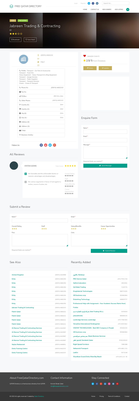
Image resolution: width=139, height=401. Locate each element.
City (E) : (41, 113)
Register (83, 3)
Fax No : (23, 92)
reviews (101, 61)
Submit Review (109, 251)
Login (76, 3)
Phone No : (41, 88)
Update (105, 68)
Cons (72, 233)
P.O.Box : (41, 96)
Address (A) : (24, 126)
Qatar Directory (39, 396)
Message (86, 145)
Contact (127, 396)
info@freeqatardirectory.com (59, 386)
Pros (13, 233)
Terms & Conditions (114, 396)
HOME (85, 10)
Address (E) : (24, 122)
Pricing (102, 396)
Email (85, 136)
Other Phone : (41, 101)
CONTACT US (95, 10)
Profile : (37, 77)
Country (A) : (41, 109)
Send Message (105, 166)
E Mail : (22, 131)
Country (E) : (41, 105)
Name (85, 128)
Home (93, 396)
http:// (43, 62)
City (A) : (41, 118)
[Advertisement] (105, 93)
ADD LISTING (119, 10)
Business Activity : (26, 135)
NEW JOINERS (106, 10)
